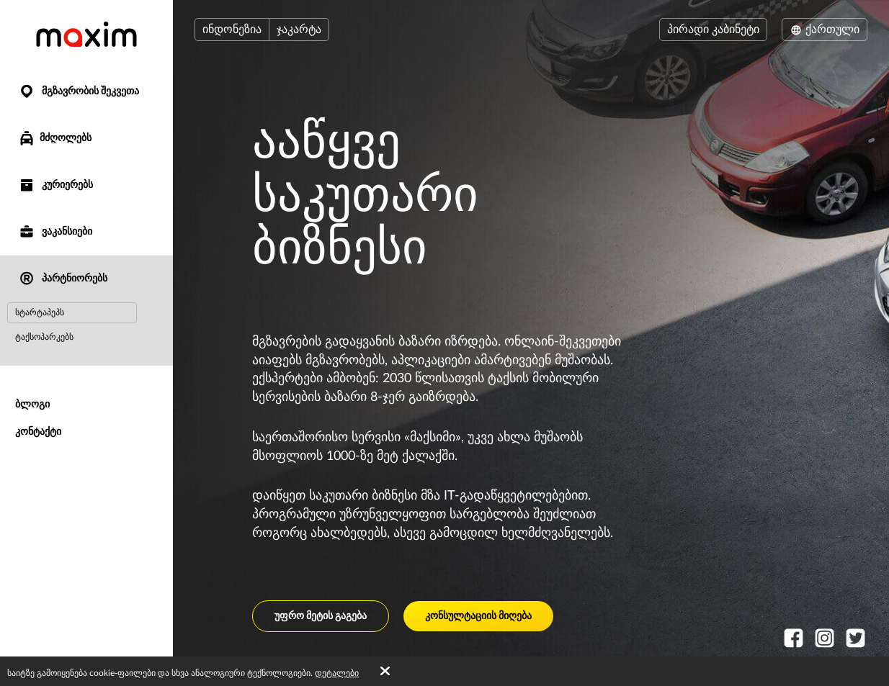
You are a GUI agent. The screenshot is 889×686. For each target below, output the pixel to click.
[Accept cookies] (385, 671)
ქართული (824, 29)
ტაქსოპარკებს (44, 337)
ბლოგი (32, 405)
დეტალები (337, 673)
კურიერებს (55, 185)
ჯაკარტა (299, 29)
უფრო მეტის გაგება (320, 616)
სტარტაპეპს (39, 312)
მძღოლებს (54, 138)
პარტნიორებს (62, 279)
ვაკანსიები (55, 232)
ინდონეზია (232, 29)
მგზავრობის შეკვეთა (78, 91)
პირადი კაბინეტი (713, 29)
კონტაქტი (38, 432)
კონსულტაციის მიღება (478, 616)
